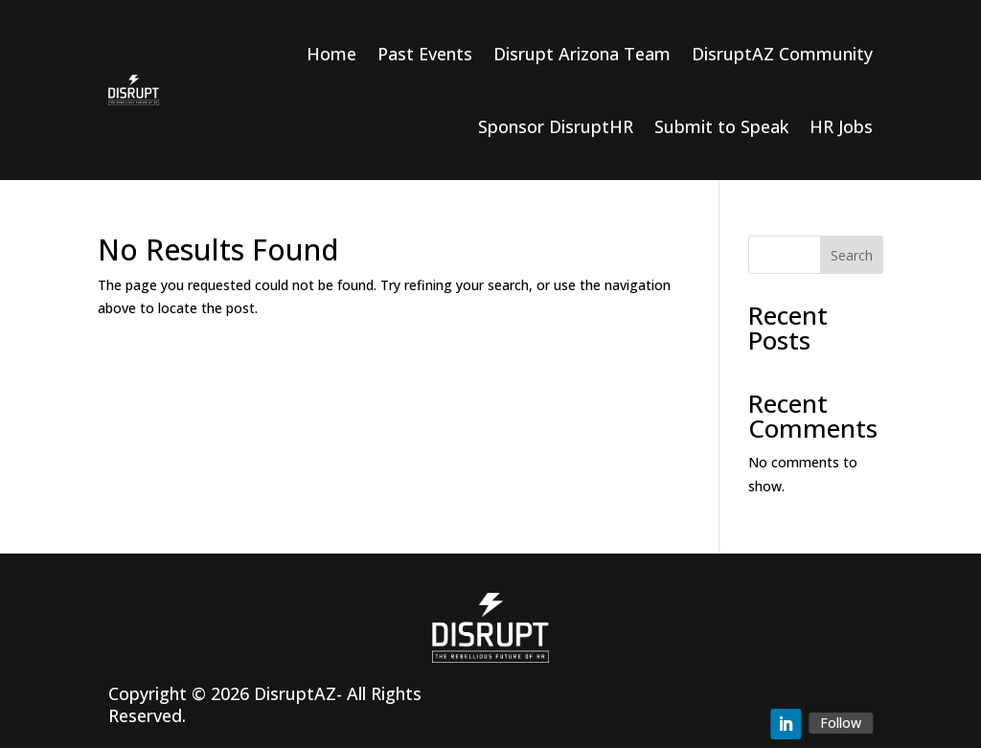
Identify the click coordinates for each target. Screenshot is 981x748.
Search (852, 255)
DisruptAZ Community (782, 53)
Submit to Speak (721, 126)
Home (331, 53)
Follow (840, 723)
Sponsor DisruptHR (555, 126)
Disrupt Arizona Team (582, 53)
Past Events (424, 53)
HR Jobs (841, 126)
